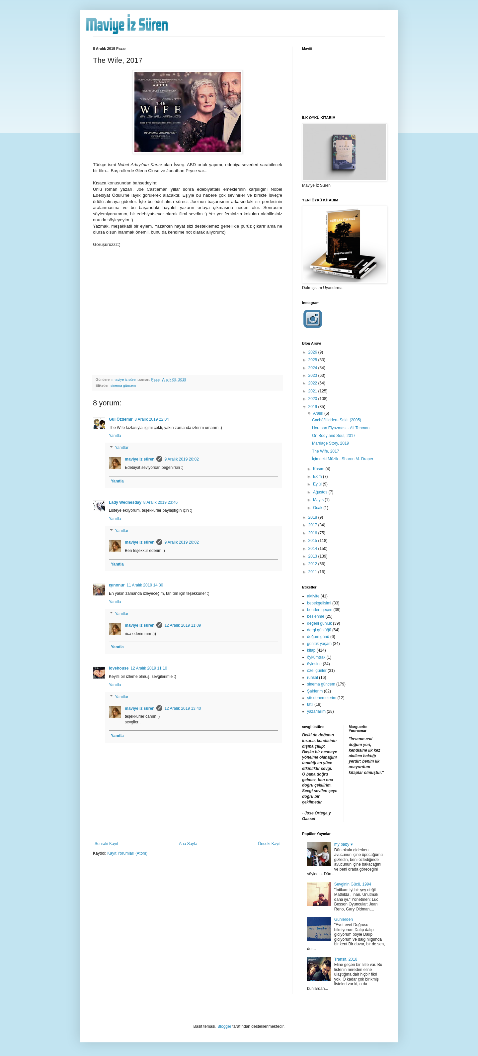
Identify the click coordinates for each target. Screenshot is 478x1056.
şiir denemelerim (321, 697)
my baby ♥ (343, 844)
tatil (310, 704)
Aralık (318, 413)
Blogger (224, 1026)
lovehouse (118, 668)
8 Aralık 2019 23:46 (160, 502)
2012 (313, 564)
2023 (313, 375)
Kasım (319, 469)
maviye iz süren (139, 459)
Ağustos (321, 492)
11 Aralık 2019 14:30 (144, 585)
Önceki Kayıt (269, 843)
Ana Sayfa (188, 843)
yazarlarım (316, 711)
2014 (313, 548)
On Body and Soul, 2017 (334, 435)
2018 (313, 517)
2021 (313, 391)
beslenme (315, 616)
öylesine (314, 664)
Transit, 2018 (346, 959)
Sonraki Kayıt (106, 843)
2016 (313, 533)
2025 (313, 360)
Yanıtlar (121, 447)
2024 (313, 368)
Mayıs (319, 499)
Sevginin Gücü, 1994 (352, 884)
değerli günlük (319, 623)
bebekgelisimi (319, 603)
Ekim (318, 476)
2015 (313, 540)
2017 (313, 525)
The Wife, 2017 (325, 451)
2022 (313, 383)
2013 (313, 556)
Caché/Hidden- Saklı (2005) (336, 420)
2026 (313, 352)
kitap (311, 650)
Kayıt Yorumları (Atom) (127, 853)
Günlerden (343, 919)
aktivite (313, 596)
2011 (313, 572)
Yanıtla (115, 435)
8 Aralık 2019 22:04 (151, 419)
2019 (313, 406)
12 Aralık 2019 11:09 (182, 625)
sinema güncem (123, 385)
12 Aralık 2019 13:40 (182, 708)
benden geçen (319, 609)
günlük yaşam (319, 643)
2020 (313, 398)
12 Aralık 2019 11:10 (148, 668)
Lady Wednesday (125, 502)
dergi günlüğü (319, 630)
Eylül (318, 484)
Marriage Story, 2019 (330, 443)
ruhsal (312, 677)
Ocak (318, 507)
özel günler (317, 670)
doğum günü (318, 636)
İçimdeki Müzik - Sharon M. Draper (342, 459)
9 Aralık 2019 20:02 (181, 459)
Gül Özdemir (120, 419)
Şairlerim (315, 691)
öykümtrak (316, 657)
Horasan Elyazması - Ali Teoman (340, 428)
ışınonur (116, 585)
